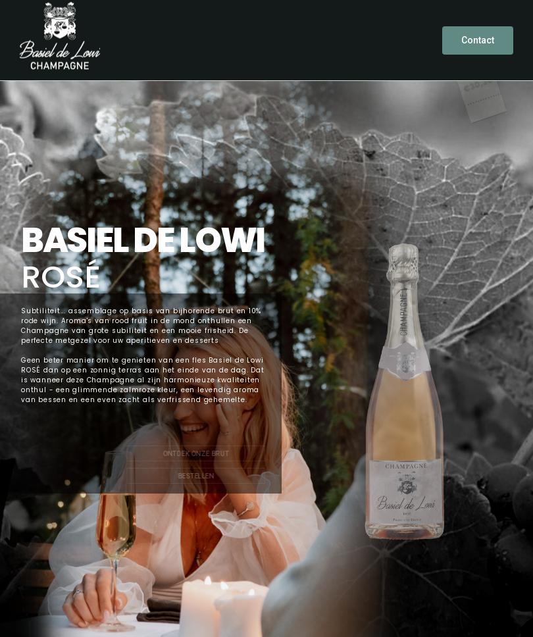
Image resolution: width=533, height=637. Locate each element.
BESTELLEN (196, 476)
